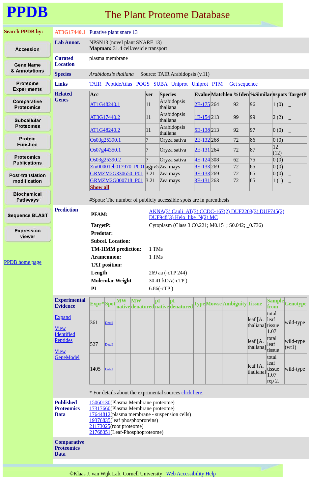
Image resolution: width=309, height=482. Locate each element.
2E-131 (202, 150)
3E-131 (202, 180)
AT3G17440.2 (105, 117)
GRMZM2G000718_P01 (116, 180)
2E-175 (202, 104)
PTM (217, 84)
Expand (63, 317)
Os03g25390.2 (105, 159)
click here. (193, 392)
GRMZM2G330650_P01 (116, 173)
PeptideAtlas (118, 84)
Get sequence (243, 84)
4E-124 (202, 159)
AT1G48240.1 (105, 104)
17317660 (99, 408)
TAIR (95, 84)
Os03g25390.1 (105, 140)
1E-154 (202, 117)
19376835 (99, 420)
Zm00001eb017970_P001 (117, 166)
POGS (143, 84)
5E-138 (202, 130)
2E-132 (202, 140)
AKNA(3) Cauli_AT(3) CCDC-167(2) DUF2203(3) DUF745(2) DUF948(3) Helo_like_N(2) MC (216, 214)
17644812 (99, 414)
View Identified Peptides (65, 334)
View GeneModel (67, 354)
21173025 (99, 426)
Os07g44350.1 (105, 150)
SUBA (160, 84)
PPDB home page (23, 262)
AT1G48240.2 (105, 130)
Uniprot (179, 84)
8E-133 (202, 166)
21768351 (99, 432)
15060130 (99, 402)
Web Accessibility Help (191, 473)
